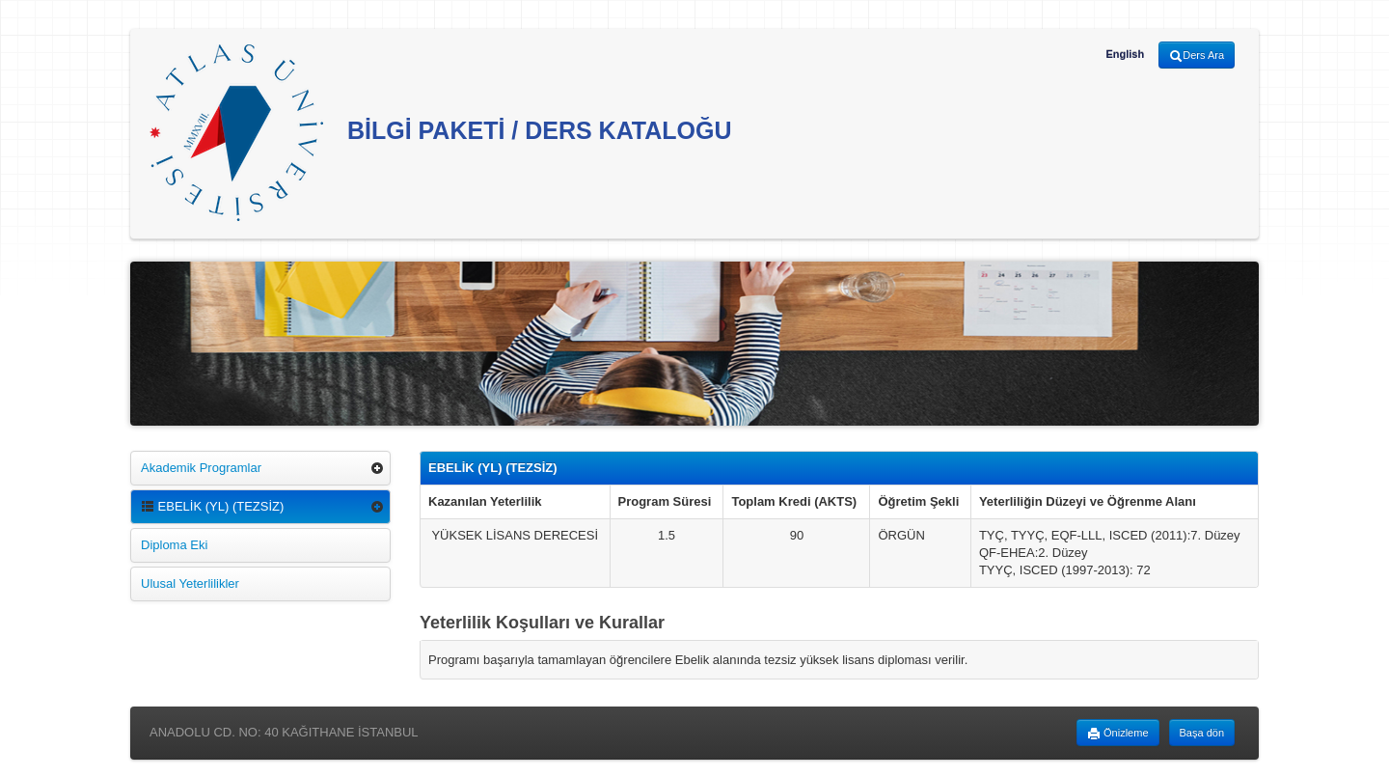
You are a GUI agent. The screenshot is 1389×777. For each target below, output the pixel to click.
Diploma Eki (174, 545)
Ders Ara (1196, 56)
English (1124, 54)
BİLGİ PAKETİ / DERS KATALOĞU (441, 132)
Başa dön (1202, 732)
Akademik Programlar (201, 467)
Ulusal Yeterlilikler (190, 583)
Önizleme (1118, 733)
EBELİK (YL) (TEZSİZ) (212, 506)
